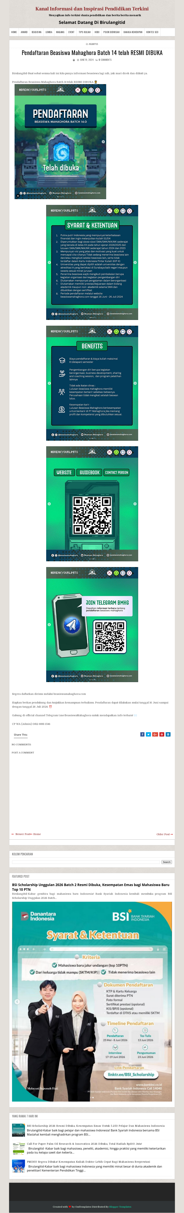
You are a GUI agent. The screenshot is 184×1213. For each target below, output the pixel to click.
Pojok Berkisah (111, 32)
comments (105, 59)
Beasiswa (37, 32)
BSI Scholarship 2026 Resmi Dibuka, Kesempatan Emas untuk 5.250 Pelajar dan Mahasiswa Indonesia (96, 1125)
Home (14, 32)
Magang (60, 32)
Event (71, 32)
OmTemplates (83, 1206)
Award (24, 32)
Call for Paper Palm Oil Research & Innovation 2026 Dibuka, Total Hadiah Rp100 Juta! (84, 1143)
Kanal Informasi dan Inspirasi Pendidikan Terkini (92, 9)
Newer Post (22, 834)
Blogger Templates (120, 1206)
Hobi (97, 32)
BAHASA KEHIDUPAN (133, 32)
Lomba (49, 32)
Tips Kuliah (85, 32)
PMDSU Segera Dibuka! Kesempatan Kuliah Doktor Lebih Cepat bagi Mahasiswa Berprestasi (88, 1161)
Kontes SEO (152, 32)
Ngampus (93, 43)
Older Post (163, 834)
